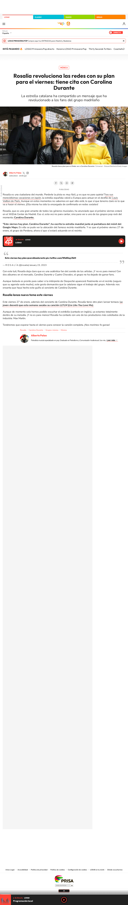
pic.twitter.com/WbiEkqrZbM (61, 258)
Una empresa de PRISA (64, 879)
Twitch (75, 838)
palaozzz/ (27, 172)
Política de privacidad (39, 870)
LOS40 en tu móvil (97, 870)
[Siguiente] (124, 49)
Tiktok (53, 838)
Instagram (47, 838)
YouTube (58, 838)
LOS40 (6, 17)
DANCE (68, 17)
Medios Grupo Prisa (64, 885)
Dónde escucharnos (115, 870)
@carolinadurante (36, 258)
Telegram (72, 183)
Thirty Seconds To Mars (100, 49)
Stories (80, 838)
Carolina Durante (36, 330)
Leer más (111, 340)
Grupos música (51, 330)
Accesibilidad (23, 870)
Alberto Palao (15, 173)
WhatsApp (67, 183)
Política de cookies (57, 870)
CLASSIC (38, 17)
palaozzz (23, 172)
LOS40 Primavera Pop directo (39, 49)
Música (64, 67)
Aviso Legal (10, 870)
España (5, 33)
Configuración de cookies (77, 870)
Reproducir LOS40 (121, 241)
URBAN (99, 17)
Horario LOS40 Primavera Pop (71, 49)
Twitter (61, 183)
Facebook (56, 183)
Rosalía (23, 330)
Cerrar (124, 41)
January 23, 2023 (38, 265)
